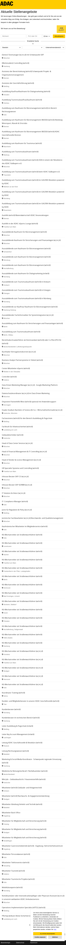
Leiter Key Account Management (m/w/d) (18, 734)
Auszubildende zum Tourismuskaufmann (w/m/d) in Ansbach (26, 282)
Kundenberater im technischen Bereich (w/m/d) (21, 718)
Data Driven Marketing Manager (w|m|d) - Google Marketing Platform (30, 385)
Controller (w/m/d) (9, 377)
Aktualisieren (59, 36)
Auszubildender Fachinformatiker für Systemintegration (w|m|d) (27, 315)
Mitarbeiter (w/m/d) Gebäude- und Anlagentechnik (22, 787)
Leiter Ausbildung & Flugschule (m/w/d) (17, 726)
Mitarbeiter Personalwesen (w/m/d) (16, 854)
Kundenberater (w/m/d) (11, 709)
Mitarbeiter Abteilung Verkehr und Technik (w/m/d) (22, 804)
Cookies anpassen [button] (40, 937)
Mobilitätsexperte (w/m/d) (12, 887)
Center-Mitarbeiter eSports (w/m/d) (16, 368)
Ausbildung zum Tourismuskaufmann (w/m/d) (20, 151)
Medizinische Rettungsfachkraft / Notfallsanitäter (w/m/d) (24, 771)
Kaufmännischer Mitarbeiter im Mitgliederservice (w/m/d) (24, 526)
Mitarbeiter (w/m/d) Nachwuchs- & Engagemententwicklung (25, 796)
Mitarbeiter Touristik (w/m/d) (13, 871)
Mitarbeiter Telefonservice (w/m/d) (15, 862)
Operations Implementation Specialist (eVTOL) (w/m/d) (23, 907)
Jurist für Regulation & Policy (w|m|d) (17, 510)
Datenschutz (20, 942)
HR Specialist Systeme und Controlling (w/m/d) (20, 468)
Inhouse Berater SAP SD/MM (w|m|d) (17, 485)
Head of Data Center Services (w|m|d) (17, 443)
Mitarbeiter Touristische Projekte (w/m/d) (18, 879)
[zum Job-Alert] (61, 29)
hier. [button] (55, 929)
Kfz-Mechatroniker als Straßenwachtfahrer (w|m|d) (22, 651)
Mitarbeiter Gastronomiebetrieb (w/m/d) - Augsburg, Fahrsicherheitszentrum (32, 846)
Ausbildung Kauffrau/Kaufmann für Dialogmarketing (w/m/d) (26, 91)
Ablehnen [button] (55, 937)
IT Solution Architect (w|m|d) (13, 493)
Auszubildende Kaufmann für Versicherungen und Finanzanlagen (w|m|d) (31, 240)
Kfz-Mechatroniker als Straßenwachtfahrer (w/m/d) (22, 535)
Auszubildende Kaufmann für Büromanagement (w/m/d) (24, 232)
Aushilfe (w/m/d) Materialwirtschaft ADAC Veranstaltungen (25, 215)
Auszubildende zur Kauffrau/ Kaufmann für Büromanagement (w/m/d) (29, 307)
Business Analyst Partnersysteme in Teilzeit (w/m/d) (22, 360)
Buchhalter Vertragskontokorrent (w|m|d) (19, 352)
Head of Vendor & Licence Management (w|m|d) (21, 460)
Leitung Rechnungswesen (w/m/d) (15, 751)
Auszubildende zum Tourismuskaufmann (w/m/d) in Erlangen (26, 290)
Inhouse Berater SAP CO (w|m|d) (15, 476)
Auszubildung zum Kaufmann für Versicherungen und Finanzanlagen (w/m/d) (32, 323)
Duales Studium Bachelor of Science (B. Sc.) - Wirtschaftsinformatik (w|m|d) (32, 410)
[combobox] (46, 36)
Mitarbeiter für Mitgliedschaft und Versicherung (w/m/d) (24, 821)
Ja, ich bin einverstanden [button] (47, 933)
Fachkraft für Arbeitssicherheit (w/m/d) (17, 426)
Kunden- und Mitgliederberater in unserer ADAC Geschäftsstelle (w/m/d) (30, 701)
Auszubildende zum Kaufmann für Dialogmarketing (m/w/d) (25, 273)
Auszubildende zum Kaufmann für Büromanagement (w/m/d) (26, 248)
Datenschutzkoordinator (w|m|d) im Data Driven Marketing (26, 393)
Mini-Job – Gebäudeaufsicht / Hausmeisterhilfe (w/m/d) (23, 779)
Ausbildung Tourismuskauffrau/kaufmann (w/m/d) (22, 100)
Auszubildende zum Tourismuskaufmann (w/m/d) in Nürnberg (26, 298)
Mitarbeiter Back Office (11, 812)
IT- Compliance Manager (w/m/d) (15, 501)
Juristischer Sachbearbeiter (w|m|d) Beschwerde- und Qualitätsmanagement (32, 518)
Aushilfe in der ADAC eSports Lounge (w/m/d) (20, 223)
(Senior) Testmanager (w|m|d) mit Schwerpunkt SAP (23, 55)
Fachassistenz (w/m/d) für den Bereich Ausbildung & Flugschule (27, 418)
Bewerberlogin (5, 942)
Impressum (33, 942)
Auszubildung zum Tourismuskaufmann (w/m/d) (21, 332)
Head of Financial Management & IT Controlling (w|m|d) (24, 451)
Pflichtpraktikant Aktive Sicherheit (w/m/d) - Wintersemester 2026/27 (29, 916)
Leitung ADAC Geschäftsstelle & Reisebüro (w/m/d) (22, 742)
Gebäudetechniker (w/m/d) (12, 435)
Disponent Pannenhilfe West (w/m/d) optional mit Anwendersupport (29, 401)
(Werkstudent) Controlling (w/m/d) (15, 63)
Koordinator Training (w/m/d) (13, 693)
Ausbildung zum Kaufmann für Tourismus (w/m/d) (22, 143)
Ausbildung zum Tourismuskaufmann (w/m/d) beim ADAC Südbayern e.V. (31, 172)
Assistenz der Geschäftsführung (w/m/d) (18, 83)
